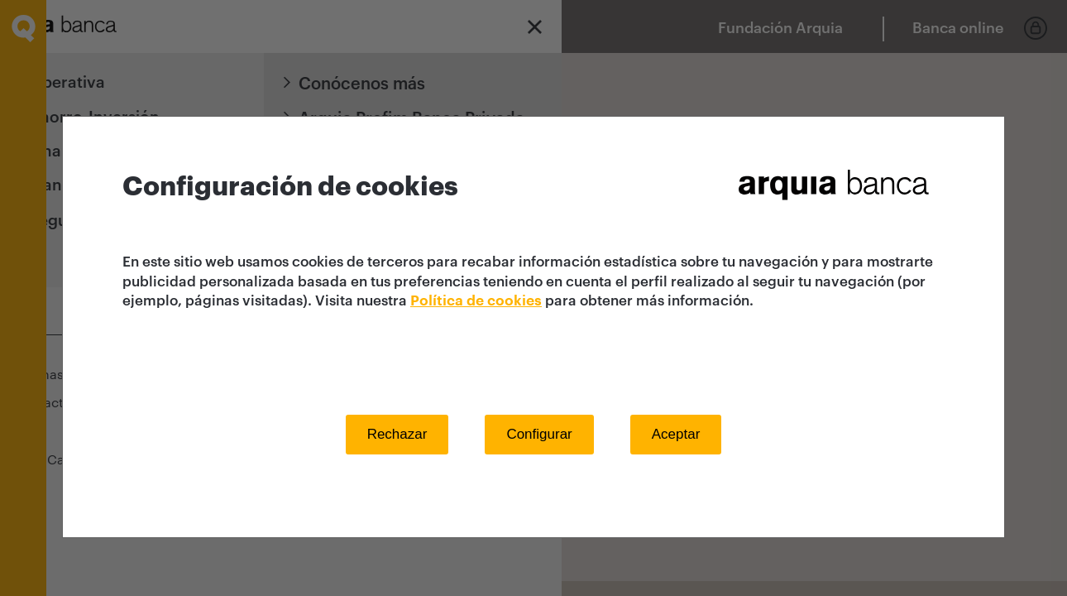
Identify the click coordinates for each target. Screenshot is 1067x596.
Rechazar (397, 434)
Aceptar (676, 434)
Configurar (539, 434)
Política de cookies (476, 301)
